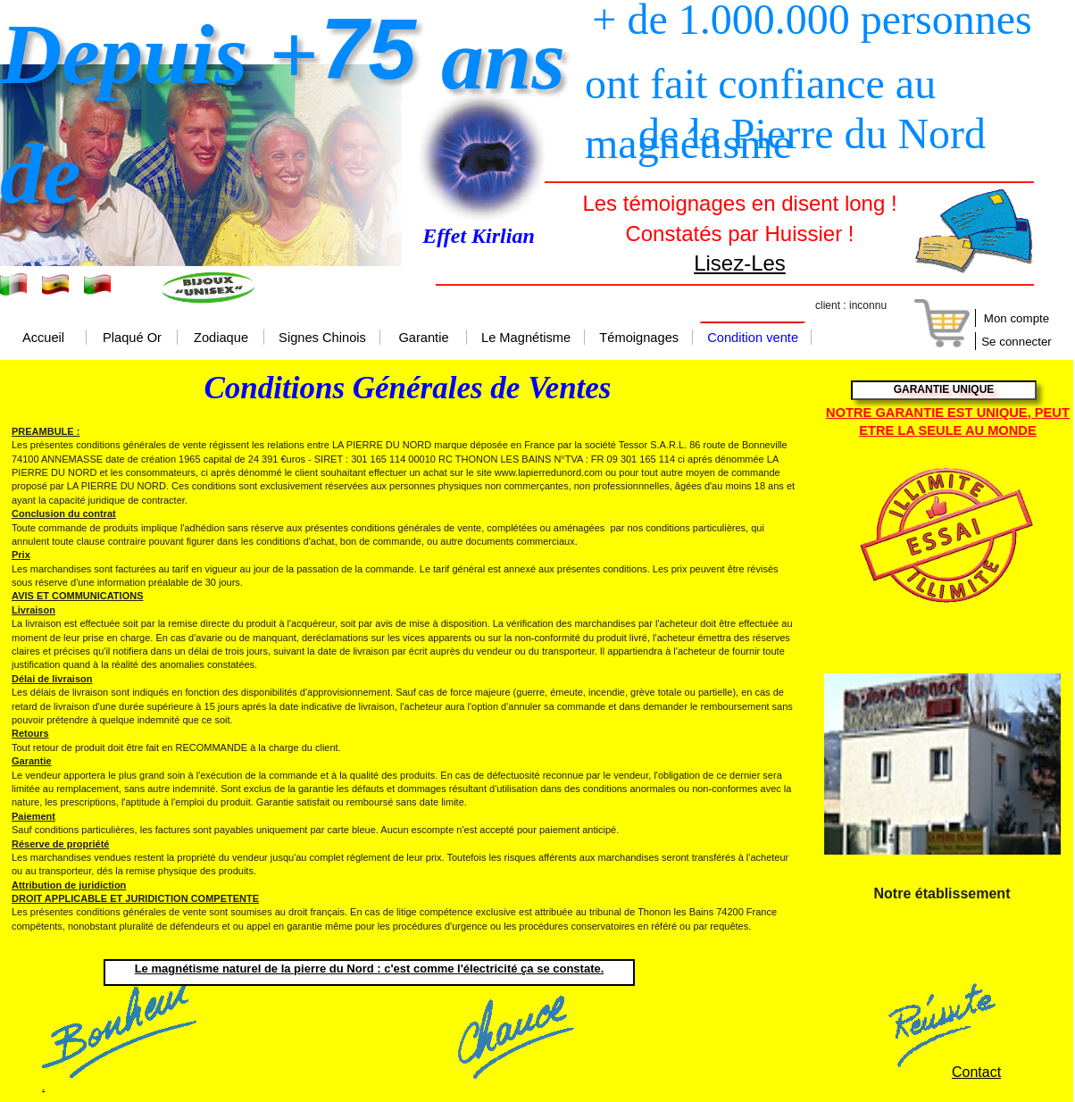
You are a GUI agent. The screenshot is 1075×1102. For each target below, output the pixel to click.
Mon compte (1016, 318)
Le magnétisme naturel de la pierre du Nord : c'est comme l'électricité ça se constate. (369, 968)
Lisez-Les (740, 263)
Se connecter (1016, 341)
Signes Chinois (322, 338)
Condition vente (752, 338)
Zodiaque (221, 338)
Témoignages (639, 338)
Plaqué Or (132, 338)
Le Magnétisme (526, 338)
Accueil (43, 338)
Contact (976, 1072)
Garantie (423, 338)
